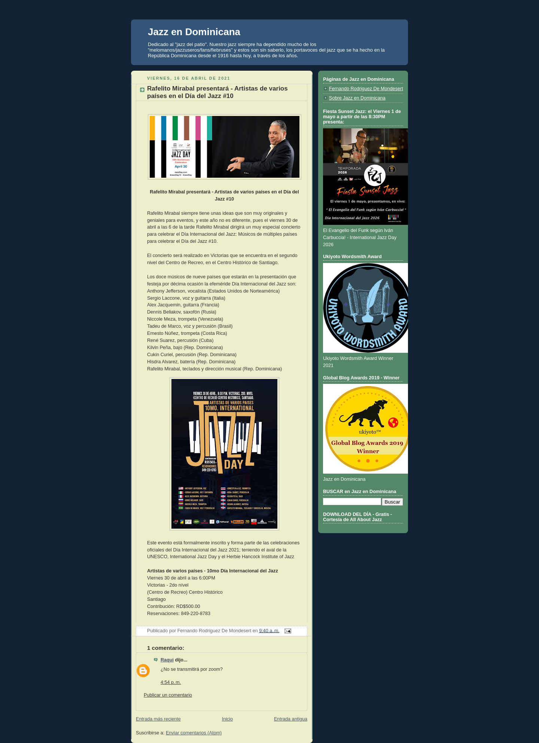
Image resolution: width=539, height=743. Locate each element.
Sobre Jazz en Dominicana (357, 98)
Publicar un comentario (168, 695)
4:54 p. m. (171, 682)
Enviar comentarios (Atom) (194, 733)
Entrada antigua (290, 719)
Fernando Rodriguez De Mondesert (366, 88)
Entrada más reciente (158, 719)
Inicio (227, 719)
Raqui (167, 660)
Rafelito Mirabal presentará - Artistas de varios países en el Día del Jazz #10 (217, 92)
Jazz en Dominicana (194, 31)
